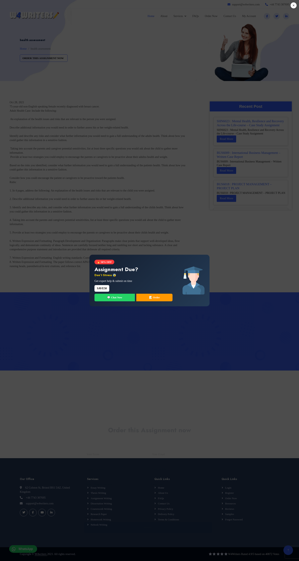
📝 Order (154, 297)
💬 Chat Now (114, 297)
